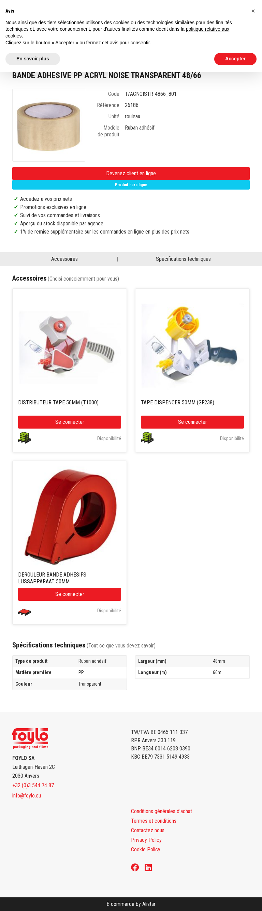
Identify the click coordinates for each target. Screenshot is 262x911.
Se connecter (69, 422)
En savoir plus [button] (32, 58)
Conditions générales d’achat (161, 811)
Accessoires (64, 259)
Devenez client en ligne (131, 173)
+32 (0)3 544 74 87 (33, 785)
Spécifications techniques (183, 259)
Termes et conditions (153, 821)
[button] (253, 10)
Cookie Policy (145, 849)
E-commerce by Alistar (131, 904)
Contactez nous (147, 830)
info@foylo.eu (26, 795)
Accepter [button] (235, 58)
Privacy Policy (146, 840)
